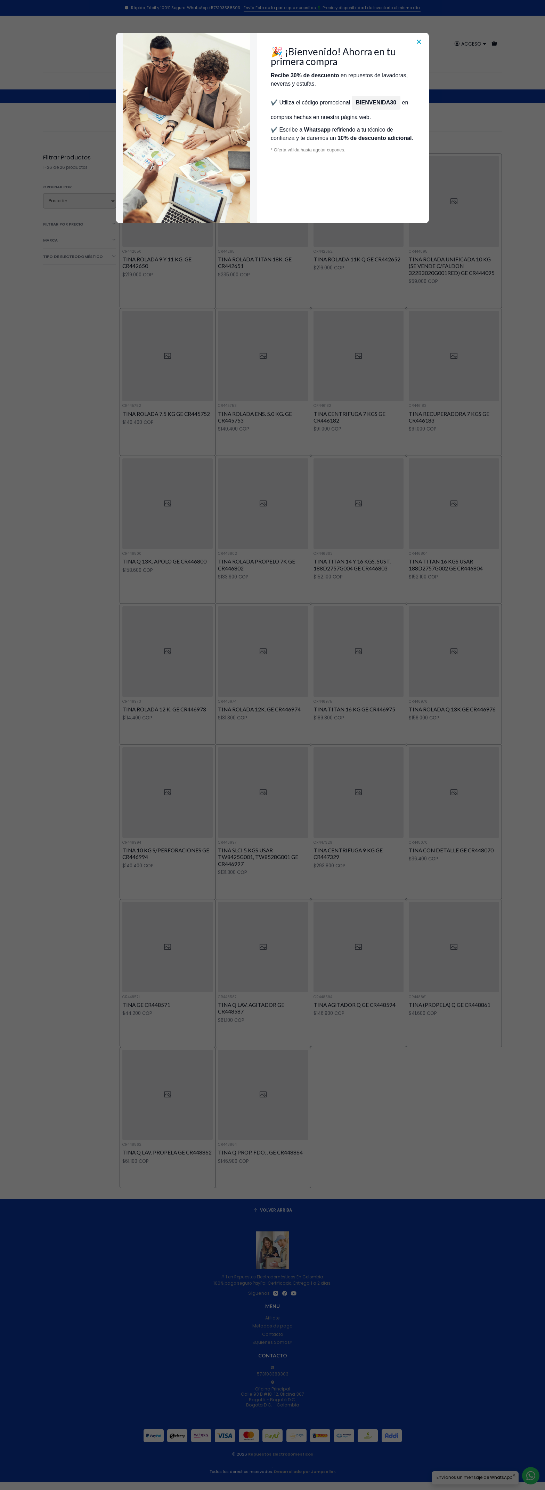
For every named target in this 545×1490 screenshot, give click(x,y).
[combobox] (272, 44)
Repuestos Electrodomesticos (280, 1454)
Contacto (272, 1334)
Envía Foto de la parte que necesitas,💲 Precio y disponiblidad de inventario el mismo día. (332, 7)
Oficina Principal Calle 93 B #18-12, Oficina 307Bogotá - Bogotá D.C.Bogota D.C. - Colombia (272, 1394)
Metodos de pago (272, 1326)
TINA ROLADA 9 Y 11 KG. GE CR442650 (157, 262)
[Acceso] (470, 43)
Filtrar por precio (79, 224)
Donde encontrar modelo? (311, 80)
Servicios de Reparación (378, 80)
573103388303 (272, 1371)
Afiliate (272, 1318)
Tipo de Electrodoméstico (79, 256)
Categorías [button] (155, 80)
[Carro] (494, 43)
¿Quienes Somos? (272, 1342)
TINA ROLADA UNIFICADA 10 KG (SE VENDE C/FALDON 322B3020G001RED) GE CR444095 (452, 266)
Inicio (184, 80)
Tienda (205, 80)
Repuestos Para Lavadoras (193, 96)
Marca (79, 240)
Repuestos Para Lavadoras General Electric (274, 96)
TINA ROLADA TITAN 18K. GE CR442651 (255, 262)
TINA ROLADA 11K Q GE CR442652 (357, 259)
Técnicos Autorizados (246, 80)
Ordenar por (57, 186)
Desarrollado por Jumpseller (304, 1471)
